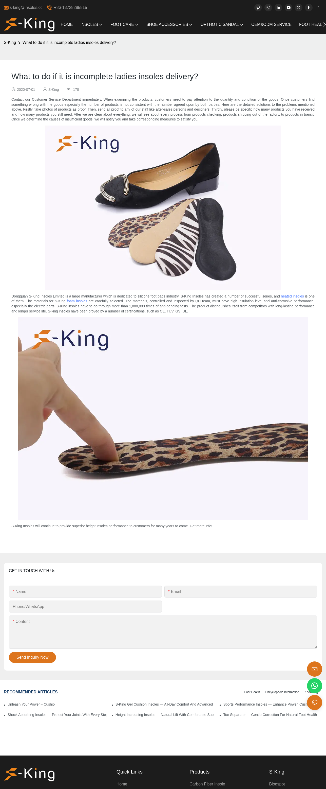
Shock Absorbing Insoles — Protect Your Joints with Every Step (57, 715)
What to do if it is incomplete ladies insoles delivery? (69, 42)
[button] (324, 24)
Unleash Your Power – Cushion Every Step (31, 704)
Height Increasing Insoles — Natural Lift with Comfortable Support (165, 715)
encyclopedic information (282, 692)
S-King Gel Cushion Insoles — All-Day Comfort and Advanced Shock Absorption (165, 704)
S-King (10, 42)
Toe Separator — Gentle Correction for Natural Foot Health (270, 715)
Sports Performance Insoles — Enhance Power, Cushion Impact (272, 704)
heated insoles (292, 296)
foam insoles (77, 301)
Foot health (252, 692)
